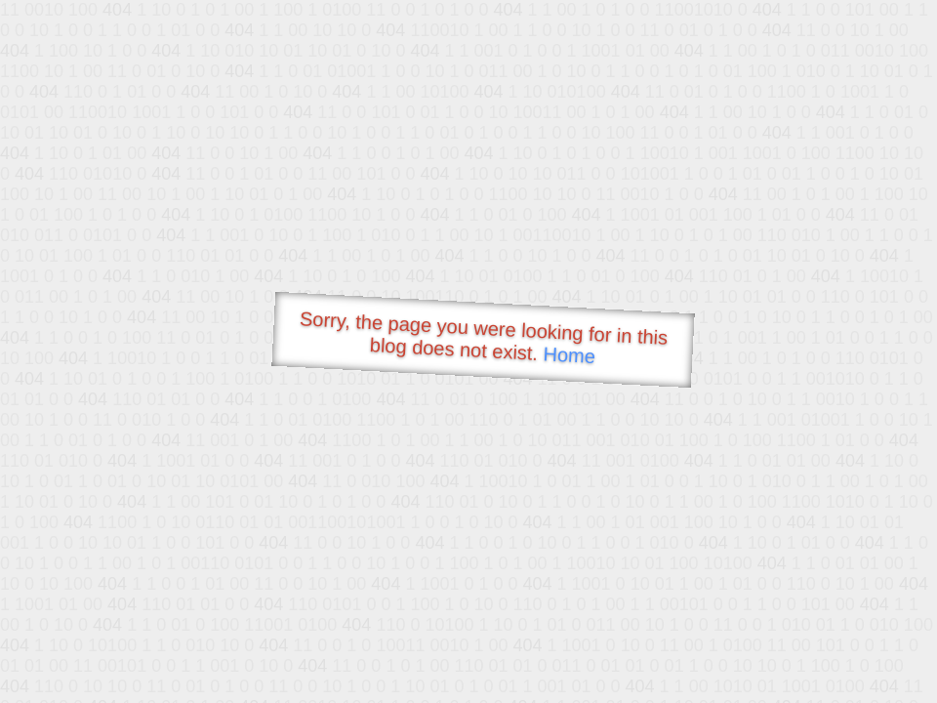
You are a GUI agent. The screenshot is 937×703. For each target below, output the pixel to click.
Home (569, 355)
